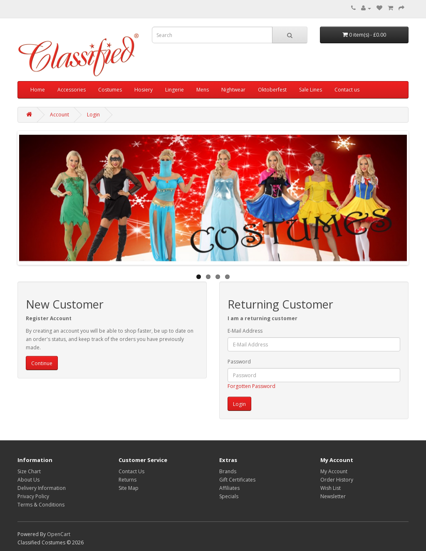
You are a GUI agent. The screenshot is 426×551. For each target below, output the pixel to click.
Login (93, 114)
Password (239, 361)
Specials (228, 496)
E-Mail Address (245, 330)
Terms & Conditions (40, 504)
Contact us (346, 89)
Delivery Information (41, 488)
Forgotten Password (251, 386)
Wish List (330, 488)
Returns (127, 479)
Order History (336, 479)
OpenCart (58, 534)
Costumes (110, 89)
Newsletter (333, 496)
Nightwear (233, 89)
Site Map (129, 488)
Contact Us (131, 471)
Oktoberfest (272, 89)
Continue (41, 363)
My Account (333, 471)
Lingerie (174, 89)
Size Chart (29, 471)
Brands (227, 471)
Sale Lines (310, 89)
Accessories (71, 89)
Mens (202, 89)
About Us (28, 479)
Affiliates (229, 488)
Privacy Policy (33, 496)
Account (59, 114)
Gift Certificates (237, 479)
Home (37, 89)
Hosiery (143, 89)
